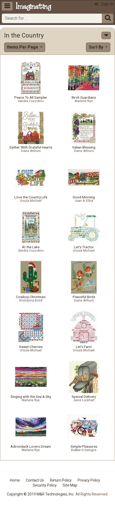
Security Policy (45, 485)
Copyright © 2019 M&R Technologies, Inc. (40, 494)
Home (15, 480)
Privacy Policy (89, 480)
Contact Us (35, 480)
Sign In (104, 4)
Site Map (70, 485)
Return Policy (61, 480)
